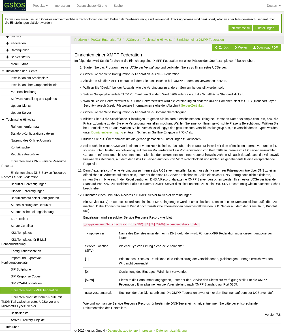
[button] (221, 47)
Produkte (40, 5)
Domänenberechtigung (107, 132)
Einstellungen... (266, 28)
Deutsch (274, 5)
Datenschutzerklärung (92, 5)
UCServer (132, 39)
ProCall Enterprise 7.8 (106, 39)
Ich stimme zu (240, 28)
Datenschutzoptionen (122, 330)
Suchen (119, 5)
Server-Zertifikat (192, 105)
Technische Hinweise (158, 39)
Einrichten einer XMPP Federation (200, 39)
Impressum (62, 5)
